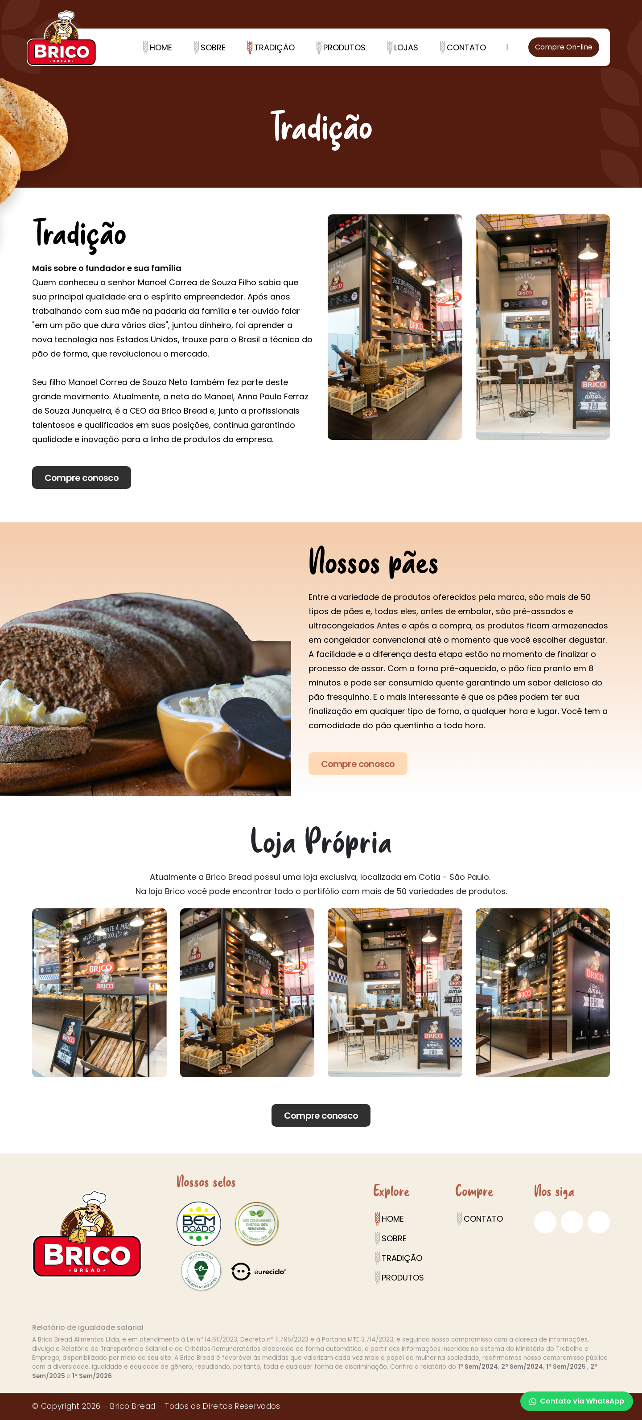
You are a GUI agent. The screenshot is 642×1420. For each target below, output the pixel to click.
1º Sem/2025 (566, 1367)
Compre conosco (82, 478)
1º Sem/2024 (478, 1367)
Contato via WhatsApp (576, 1401)
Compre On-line (564, 47)
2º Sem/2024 (522, 1367)
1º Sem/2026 (92, 1376)
